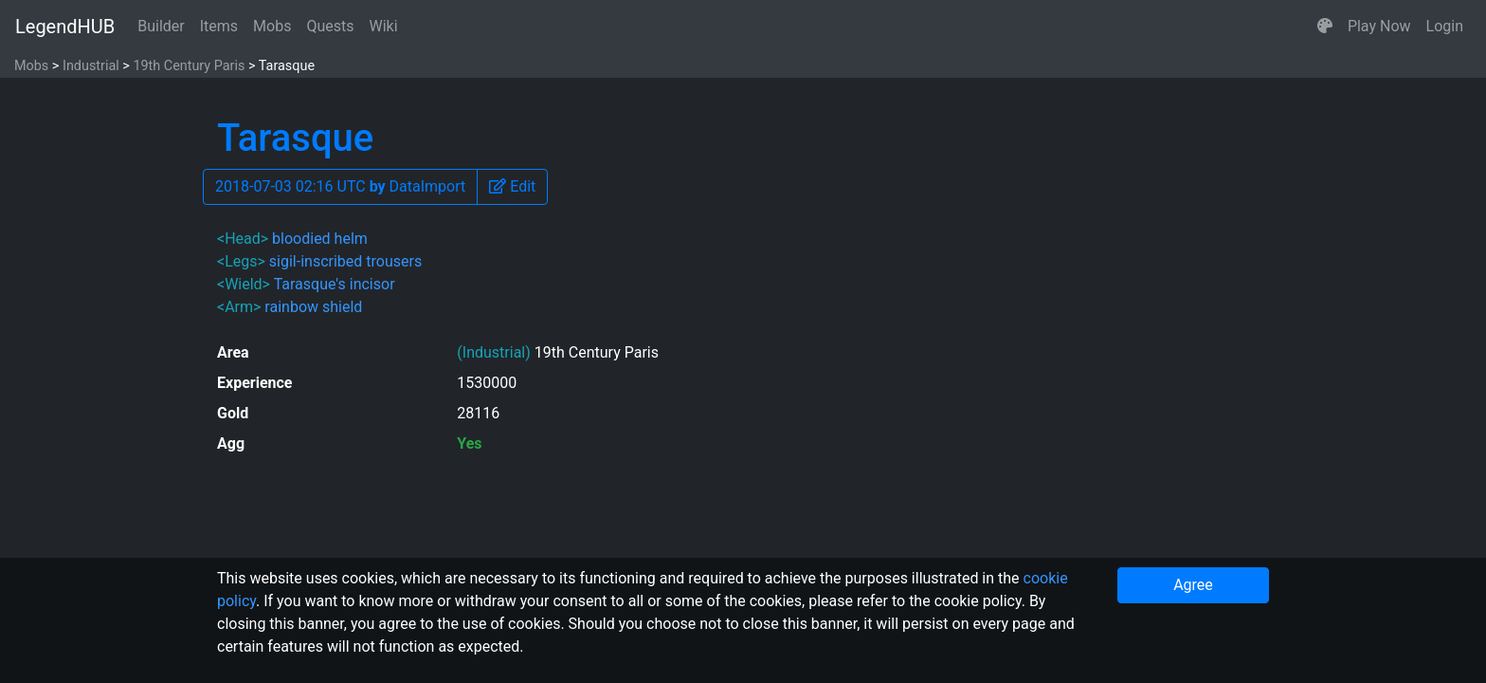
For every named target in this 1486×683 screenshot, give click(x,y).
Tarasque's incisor (334, 284)
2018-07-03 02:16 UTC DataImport (340, 186)
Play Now (1379, 26)
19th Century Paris (189, 66)
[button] (1325, 27)
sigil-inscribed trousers (345, 261)
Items (219, 26)
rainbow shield (313, 307)
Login (1444, 26)
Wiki (384, 26)
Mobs (272, 26)
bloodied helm (320, 239)
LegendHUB (65, 26)
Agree (1193, 585)
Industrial (91, 66)
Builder (161, 26)
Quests (329, 26)
